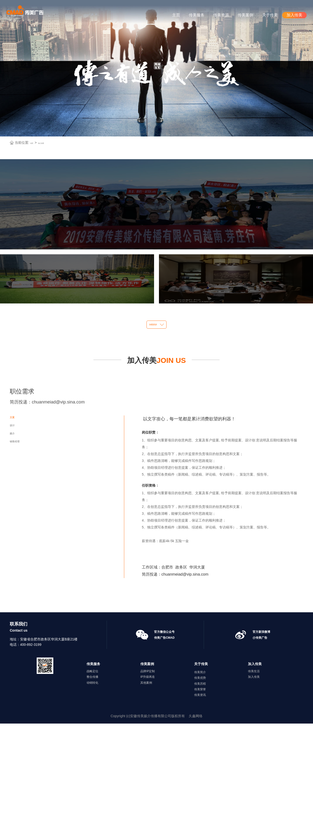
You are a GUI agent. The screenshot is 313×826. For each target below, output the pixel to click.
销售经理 (21, 579)
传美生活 (254, 773)
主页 (176, 15)
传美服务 (196, 15)
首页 (33, 112)
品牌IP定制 (147, 773)
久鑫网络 (195, 818)
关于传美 (270, 15)
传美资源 (221, 15)
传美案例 (245, 15)
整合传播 (92, 779)
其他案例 (146, 785)
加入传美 (294, 15)
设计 (16, 541)
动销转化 (92, 785)
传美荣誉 (200, 791)
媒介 (16, 560)
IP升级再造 (147, 779)
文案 (16, 522)
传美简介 (200, 774)
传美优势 (200, 780)
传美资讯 (200, 797)
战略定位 (92, 773)
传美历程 (200, 786)
